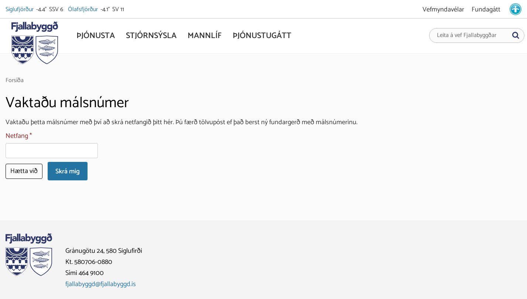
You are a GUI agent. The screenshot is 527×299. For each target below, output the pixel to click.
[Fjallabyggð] (35, 45)
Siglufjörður (20, 9)
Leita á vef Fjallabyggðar (466, 35)
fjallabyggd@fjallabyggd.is (100, 284)
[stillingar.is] (515, 9)
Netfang (17, 136)
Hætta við (24, 171)
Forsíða (15, 80)
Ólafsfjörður (83, 9)
